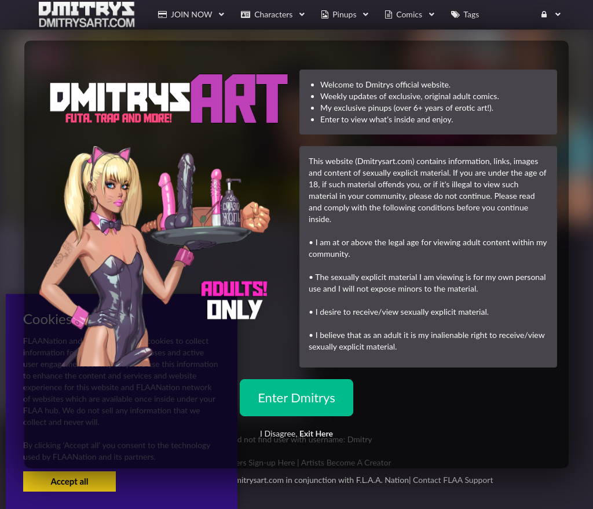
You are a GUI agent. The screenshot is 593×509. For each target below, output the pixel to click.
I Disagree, (296, 433)
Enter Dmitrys (296, 397)
